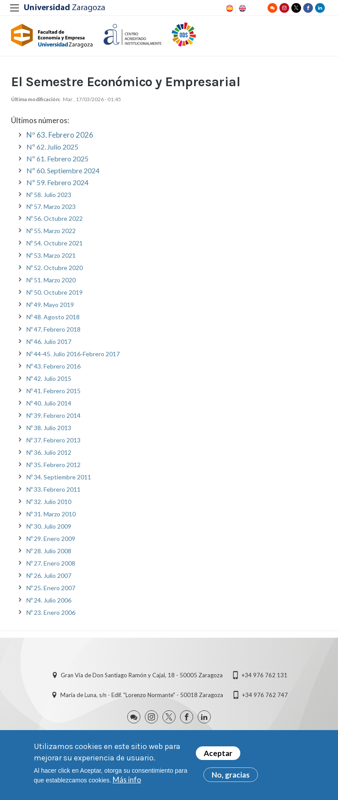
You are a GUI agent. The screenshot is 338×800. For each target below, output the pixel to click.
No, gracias (231, 777)
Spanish (229, 8)
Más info (127, 781)
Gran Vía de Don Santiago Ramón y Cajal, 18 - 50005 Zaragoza (142, 677)
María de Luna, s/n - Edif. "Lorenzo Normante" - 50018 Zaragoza (141, 697)
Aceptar (218, 755)
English (241, 8)
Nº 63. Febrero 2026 (59, 137)
